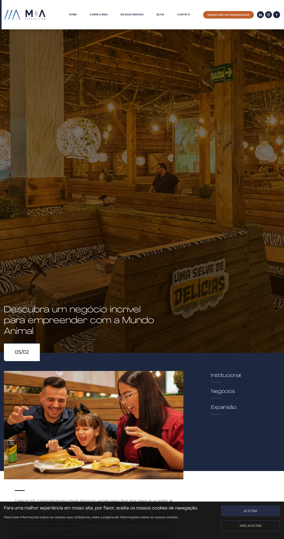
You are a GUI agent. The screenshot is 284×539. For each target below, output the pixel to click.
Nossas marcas (132, 14)
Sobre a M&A (99, 14)
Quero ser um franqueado (228, 14)
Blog (160, 14)
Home (73, 14)
